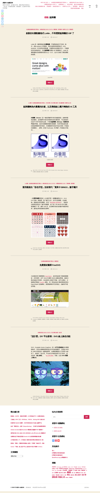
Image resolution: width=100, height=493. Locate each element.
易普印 (55, 399)
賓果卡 (39, 250)
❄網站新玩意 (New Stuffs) (75, 2)
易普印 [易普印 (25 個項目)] (64, 474)
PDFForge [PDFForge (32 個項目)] (72, 470)
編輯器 (34, 91)
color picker (43, 398)
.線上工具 (35, 170)
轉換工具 (48, 172)
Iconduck (48, 319)
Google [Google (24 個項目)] (75, 468)
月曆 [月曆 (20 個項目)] (72, 474)
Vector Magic (62, 170)
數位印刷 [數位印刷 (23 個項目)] (61, 474)
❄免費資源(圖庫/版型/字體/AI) (58, 2)
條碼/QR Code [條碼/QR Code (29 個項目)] (79, 474)
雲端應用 (49, 6)
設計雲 (61, 334)
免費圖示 (44, 320)
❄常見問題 (70, 4)
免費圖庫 (40, 320)
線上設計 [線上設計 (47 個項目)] (78, 477)
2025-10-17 (55, 37)
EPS (48, 170)
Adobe (34, 88)
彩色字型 (62, 249)
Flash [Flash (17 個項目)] (72, 468)
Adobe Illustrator (36, 398)
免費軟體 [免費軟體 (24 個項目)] (83, 472)
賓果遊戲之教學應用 (56, 203)
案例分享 (81, 6)
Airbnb (48, 88)
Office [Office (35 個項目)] (54, 470)
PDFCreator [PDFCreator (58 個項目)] (63, 470)
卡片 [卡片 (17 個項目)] (86, 472)
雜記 (82, 8)
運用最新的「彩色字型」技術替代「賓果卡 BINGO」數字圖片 (50, 188)
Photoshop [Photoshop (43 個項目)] (78, 470)
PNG (62, 319)
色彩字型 (35, 250)
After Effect (38, 88)
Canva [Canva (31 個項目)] (65, 468)
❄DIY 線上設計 (44, 2)
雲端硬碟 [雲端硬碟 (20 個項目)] (70, 479)
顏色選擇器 (37, 401)
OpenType (40, 249)
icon (45, 319)
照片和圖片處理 (55, 103)
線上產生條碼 (50, 357)
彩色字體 (66, 249)
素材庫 (59, 320)
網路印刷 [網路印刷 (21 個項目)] (72, 476)
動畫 (60, 90)
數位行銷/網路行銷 (40, 6)
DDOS (36, 319)
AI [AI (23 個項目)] (62, 468)
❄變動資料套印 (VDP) (50, 4)
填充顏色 (51, 399)
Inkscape (52, 398)
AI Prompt (44, 88)
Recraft (53, 170)
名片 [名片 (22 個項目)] (53, 474)
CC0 (34, 319)
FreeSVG (44, 283)
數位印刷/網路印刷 (79, 4)
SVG (57, 90)
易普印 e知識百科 (8, 3)
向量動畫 (64, 90)
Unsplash (35, 320)
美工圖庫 (64, 320)
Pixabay (58, 319)
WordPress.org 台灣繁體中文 (61, 459)
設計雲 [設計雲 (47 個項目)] (84, 477)
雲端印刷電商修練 (75, 8)
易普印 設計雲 (58, 433)
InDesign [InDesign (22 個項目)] (84, 468)
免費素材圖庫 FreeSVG (50, 266)
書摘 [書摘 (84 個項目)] (69, 474)
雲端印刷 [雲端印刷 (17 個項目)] (67, 479)
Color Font (35, 249)
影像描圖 (43, 172)
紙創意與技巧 (56, 6)
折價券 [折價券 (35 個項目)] (56, 474)
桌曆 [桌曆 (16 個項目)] (74, 474)
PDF (51, 170)
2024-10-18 (55, 192)
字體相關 (71, 184)
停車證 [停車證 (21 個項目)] (79, 472)
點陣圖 (38, 91)
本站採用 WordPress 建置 (40, 489)
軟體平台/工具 (66, 6)
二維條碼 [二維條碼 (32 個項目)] (70, 472)
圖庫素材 (56, 29)
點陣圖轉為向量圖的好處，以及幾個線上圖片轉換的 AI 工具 (50, 107)
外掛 (67, 90)
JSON (63, 88)
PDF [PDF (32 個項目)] (57, 470)
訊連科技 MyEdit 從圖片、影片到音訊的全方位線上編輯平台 (29, 429)
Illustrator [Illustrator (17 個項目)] (79, 468)
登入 (53, 452)
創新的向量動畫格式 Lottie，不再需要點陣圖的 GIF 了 (50, 33)
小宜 (48, 37)
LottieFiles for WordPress (50, 90)
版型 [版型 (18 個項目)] (84, 474)
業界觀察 (75, 6)
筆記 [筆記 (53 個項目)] (68, 477)
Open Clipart (57, 398)
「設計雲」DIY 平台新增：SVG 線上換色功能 (50, 338)
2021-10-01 (55, 342)
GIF (55, 88)
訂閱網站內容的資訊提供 (59, 454)
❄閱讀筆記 (61, 4)
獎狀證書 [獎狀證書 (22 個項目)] (57, 476)
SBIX (44, 249)
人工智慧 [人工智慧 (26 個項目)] (75, 472)
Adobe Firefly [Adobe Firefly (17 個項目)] (59, 468)
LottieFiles (41, 90)
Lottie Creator (36, 90)
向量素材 (53, 320)
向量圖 (39, 172)
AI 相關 (27, 103)
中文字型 (53, 249)
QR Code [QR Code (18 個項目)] (84, 470)
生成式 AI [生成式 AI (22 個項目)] (62, 476)
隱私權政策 (30, 489)
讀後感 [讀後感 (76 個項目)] (54, 479)
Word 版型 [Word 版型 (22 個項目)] (59, 472)
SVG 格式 (48, 249)
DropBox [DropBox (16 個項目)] (69, 468)
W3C (39, 399)
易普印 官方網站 (59, 429)
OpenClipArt (49, 277)
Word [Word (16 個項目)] (55, 472)
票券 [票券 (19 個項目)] (65, 476)
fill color (48, 398)
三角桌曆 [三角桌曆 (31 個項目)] (64, 472)
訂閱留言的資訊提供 (58, 457)
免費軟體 (43, 399)
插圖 (56, 320)
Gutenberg (59, 88)
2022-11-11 (55, 270)
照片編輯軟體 (63, 103)
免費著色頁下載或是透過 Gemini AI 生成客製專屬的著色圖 (28, 448)
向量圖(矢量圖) (50, 160)
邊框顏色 (63, 399)
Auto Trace (44, 170)
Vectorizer (35, 172)
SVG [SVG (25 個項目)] (53, 472)
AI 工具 (39, 170)
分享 (2, 26)
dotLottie (52, 88)
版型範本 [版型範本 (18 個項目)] (53, 476)
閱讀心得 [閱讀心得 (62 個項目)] (61, 479)
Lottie (49, 77)
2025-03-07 (55, 111)
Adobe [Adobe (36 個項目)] (54, 468)
